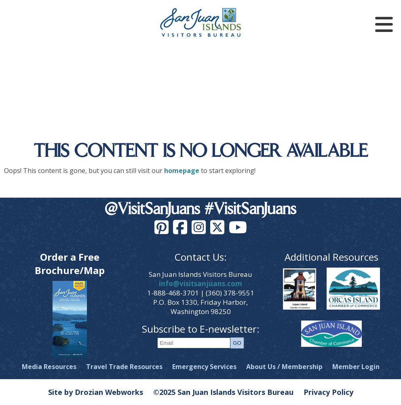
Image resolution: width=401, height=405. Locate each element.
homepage (181, 170)
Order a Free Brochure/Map (70, 263)
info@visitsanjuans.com (200, 283)
